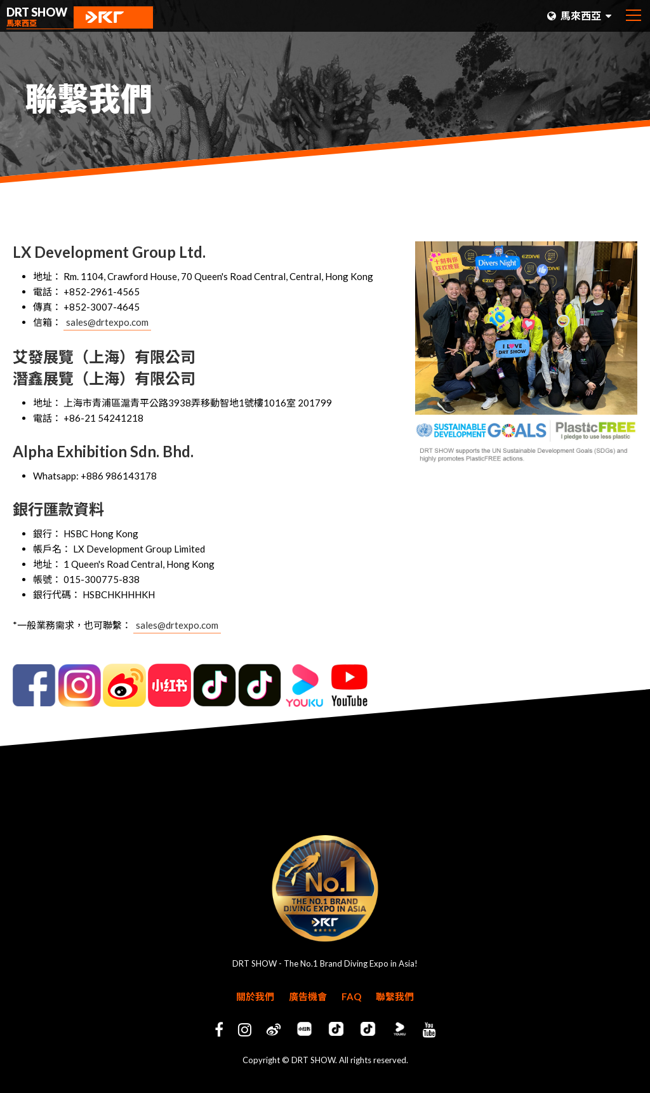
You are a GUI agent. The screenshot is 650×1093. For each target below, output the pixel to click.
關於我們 (255, 996)
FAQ (351, 996)
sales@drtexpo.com (107, 322)
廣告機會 (308, 996)
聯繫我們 (395, 996)
